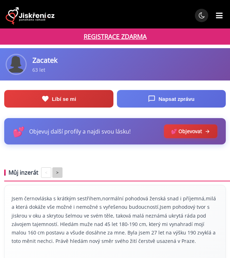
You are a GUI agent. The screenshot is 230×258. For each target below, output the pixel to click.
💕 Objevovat (190, 131)
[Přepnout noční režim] (201, 15)
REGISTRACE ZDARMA (115, 36)
